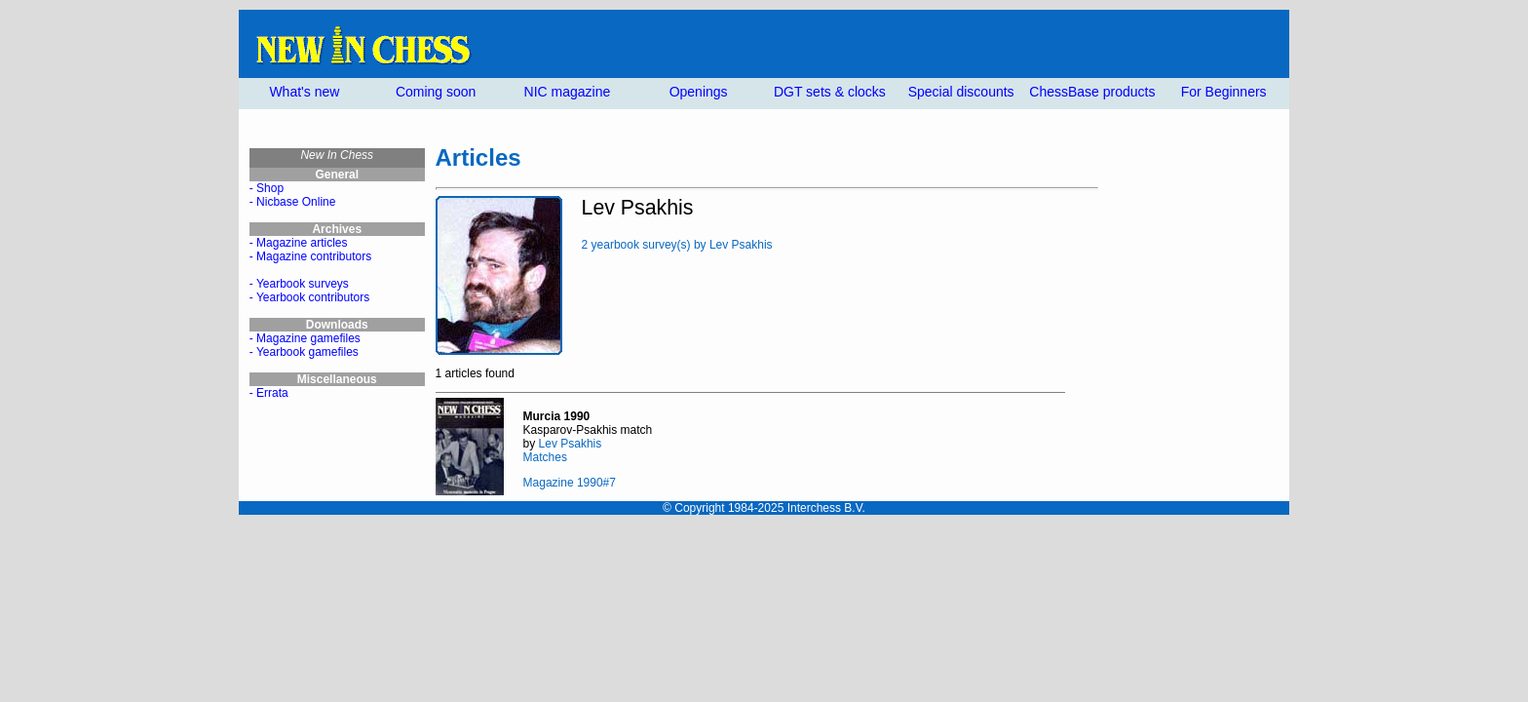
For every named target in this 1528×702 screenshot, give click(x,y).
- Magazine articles (298, 243)
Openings (698, 91)
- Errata (268, 393)
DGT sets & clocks (830, 91)
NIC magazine (567, 91)
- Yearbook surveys (299, 284)
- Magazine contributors (310, 256)
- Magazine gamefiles (305, 338)
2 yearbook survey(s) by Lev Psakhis (677, 245)
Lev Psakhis (570, 443)
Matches (545, 457)
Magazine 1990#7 (569, 482)
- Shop (266, 188)
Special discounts (961, 91)
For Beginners (1224, 91)
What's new (304, 91)
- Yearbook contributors (309, 297)
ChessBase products (1092, 91)
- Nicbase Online (292, 202)
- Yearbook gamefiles (304, 352)
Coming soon (436, 91)
